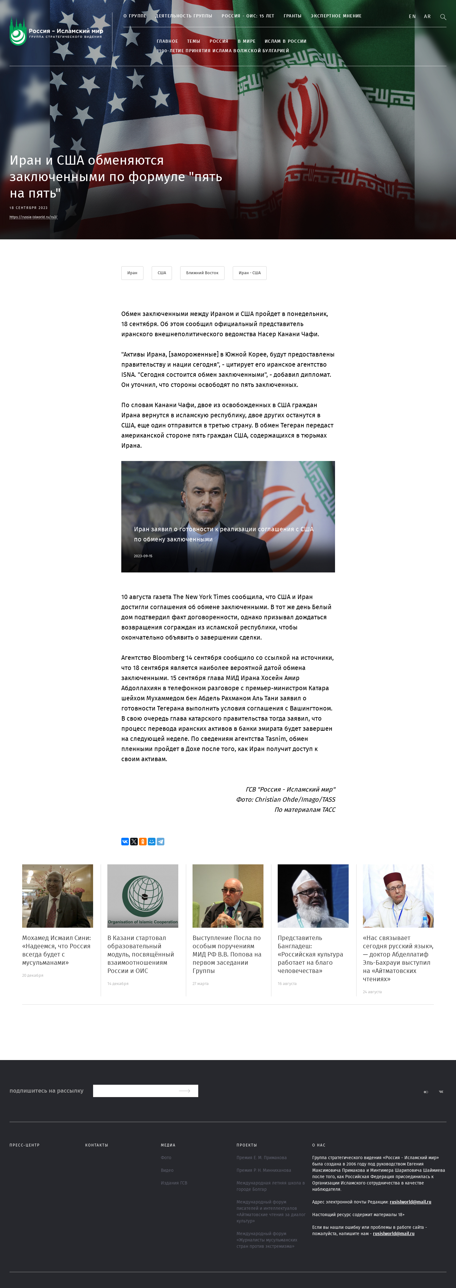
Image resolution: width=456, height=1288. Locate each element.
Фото (166, 1158)
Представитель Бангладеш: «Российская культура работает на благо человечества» (310, 954)
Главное (167, 41)
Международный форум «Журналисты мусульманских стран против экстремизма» (267, 1240)
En (412, 16)
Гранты (293, 16)
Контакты (97, 1145)
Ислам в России (286, 41)
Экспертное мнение (336, 16)
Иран (132, 273)
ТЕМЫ (193, 41)
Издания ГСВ (174, 1183)
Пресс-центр (25, 1145)
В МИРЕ (247, 41)
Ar (427, 16)
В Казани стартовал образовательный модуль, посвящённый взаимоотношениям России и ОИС (140, 954)
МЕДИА (168, 1145)
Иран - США (250, 273)
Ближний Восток (202, 273)
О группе (135, 16)
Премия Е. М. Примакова (262, 1158)
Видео (167, 1170)
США (162, 273)
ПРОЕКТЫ (247, 1145)
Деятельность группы (183, 16)
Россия (219, 41)
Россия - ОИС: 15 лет (248, 16)
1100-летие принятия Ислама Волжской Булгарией (223, 51)
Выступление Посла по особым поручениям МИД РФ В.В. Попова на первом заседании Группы (227, 954)
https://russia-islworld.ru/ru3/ (34, 217)
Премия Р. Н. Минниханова (264, 1170)
